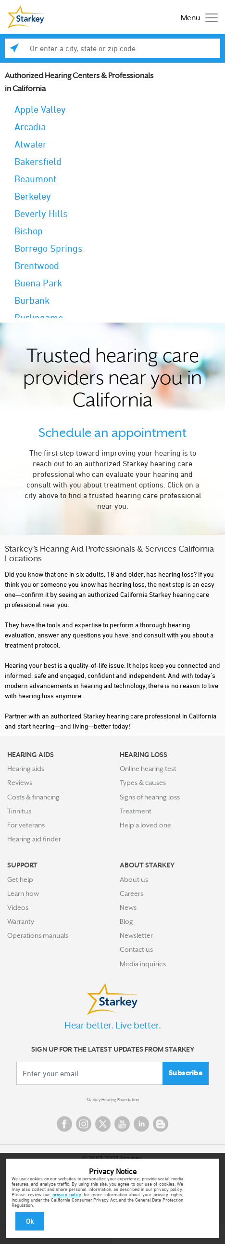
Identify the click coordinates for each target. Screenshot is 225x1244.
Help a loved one (145, 825)
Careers (131, 893)
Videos (17, 907)
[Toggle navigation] (197, 17)
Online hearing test (148, 768)
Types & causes (143, 782)
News (128, 907)
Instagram (83, 1124)
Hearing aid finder (34, 839)
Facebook (64, 1124)
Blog (126, 921)
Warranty (20, 921)
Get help (20, 879)
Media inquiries (143, 964)
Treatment (135, 811)
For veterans (26, 825)
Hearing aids (25, 768)
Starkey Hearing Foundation (113, 1099)
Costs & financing (33, 797)
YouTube (122, 1124)
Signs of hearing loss (150, 797)
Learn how (23, 893)
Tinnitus (19, 811)
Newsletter (136, 935)
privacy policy (67, 1194)
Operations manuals (37, 935)
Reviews (19, 782)
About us (134, 879)
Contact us (136, 949)
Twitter (103, 1124)
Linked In (141, 1124)
